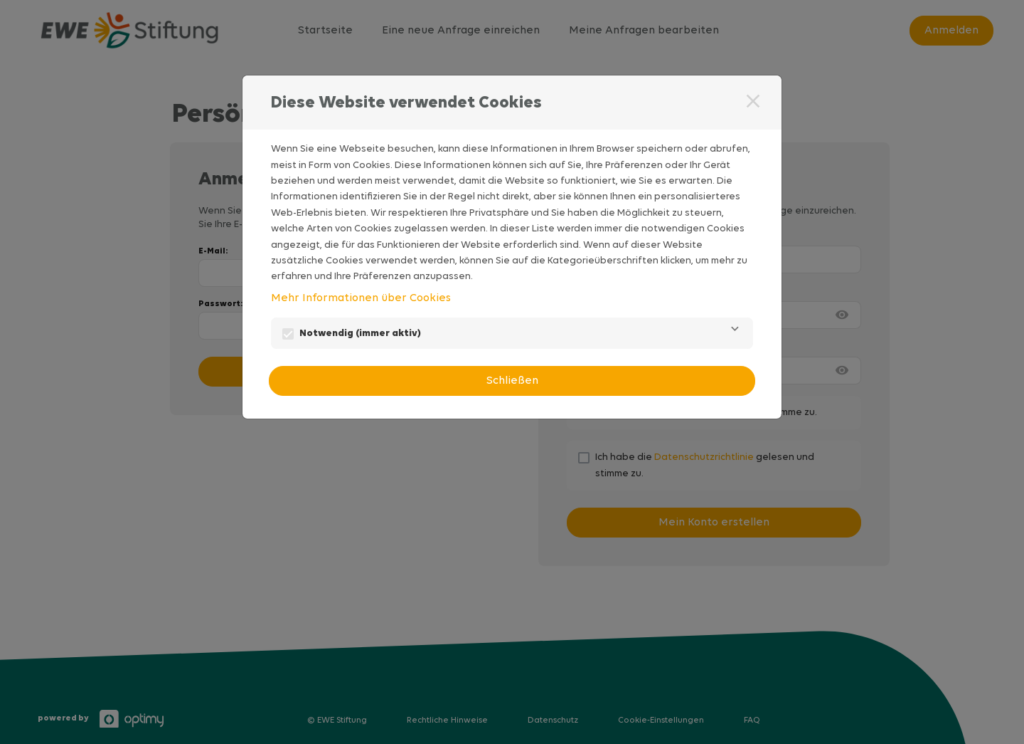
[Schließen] (753, 101)
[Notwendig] (734, 333)
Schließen (512, 381)
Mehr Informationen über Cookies (361, 298)
